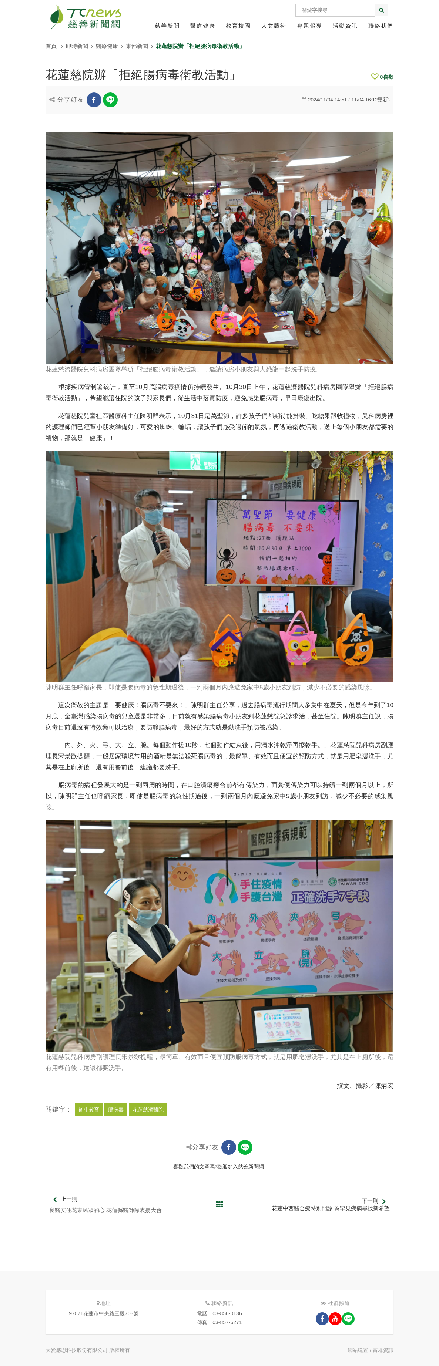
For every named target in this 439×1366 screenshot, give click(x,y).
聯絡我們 (380, 26)
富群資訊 (383, 1350)
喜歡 (382, 76)
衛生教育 (88, 1110)
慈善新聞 (167, 26)
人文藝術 (273, 26)
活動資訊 (345, 26)
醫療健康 (202, 26)
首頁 (51, 46)
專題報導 (309, 26)
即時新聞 (77, 46)
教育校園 (238, 26)
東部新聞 (137, 46)
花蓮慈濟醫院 (148, 1110)
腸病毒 (116, 1110)
